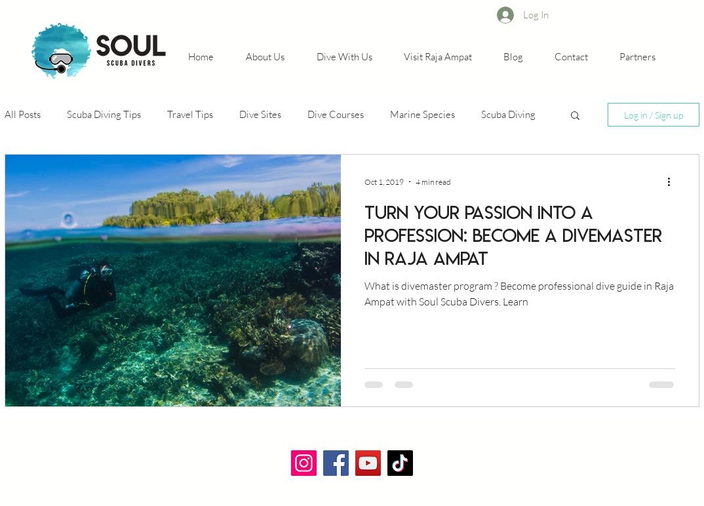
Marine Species (422, 114)
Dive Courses (335, 114)
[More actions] (673, 181)
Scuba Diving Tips (104, 114)
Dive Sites (260, 114)
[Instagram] (304, 463)
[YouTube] (368, 463)
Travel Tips (190, 114)
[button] (575, 116)
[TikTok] (400, 463)
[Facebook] (336, 463)
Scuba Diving (508, 114)
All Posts (23, 114)
